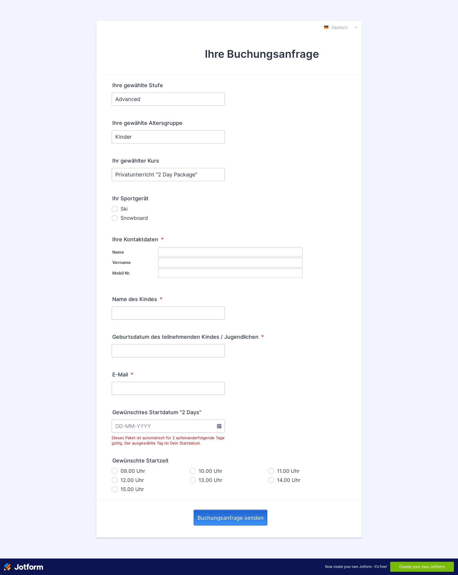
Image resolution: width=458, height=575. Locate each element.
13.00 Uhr (210, 480)
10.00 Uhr (210, 471)
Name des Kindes (137, 299)
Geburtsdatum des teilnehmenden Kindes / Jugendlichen (188, 337)
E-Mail (122, 374)
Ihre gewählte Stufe (137, 85)
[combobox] (341, 27)
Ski (124, 209)
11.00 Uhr (288, 471)
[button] (219, 426)
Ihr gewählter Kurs (135, 161)
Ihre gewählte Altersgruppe (147, 123)
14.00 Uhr (288, 480)
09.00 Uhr (133, 471)
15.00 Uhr (132, 489)
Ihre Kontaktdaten (138, 239)
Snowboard (134, 218)
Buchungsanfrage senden (230, 518)
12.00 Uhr (132, 480)
